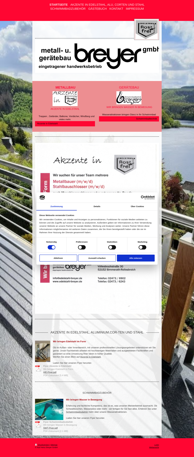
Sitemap (54, 445)
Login (156, 445)
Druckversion (42, 445)
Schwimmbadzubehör (77, 412)
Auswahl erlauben (97, 258)
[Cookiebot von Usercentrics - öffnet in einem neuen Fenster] (143, 197)
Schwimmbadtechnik (146, 118)
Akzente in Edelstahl (47, 123)
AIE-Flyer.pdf (49, 372)
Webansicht (154, 447)
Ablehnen (58, 258)
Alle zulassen (135, 258)
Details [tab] (97, 206)
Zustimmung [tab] (57, 206)
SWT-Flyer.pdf (50, 428)
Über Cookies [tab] (137, 206)
